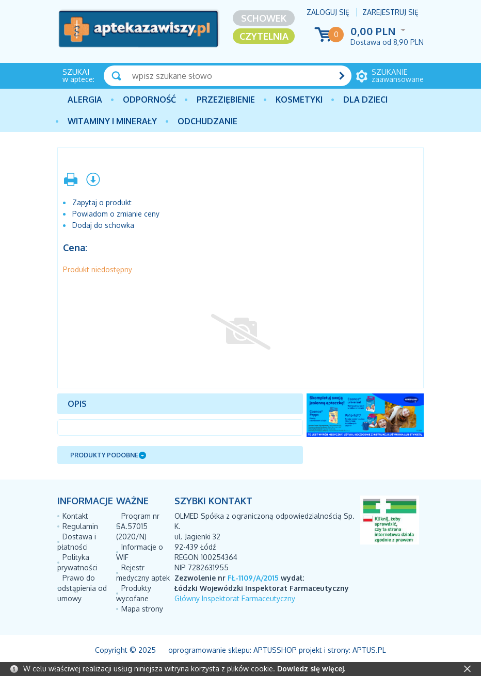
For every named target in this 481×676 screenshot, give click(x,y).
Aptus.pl (369, 650)
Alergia (85, 99)
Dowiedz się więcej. (311, 668)
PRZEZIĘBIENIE (226, 99)
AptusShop (275, 650)
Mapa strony (142, 608)
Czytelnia (263, 36)
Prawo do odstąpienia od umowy (82, 588)
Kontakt (75, 516)
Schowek (263, 18)
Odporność (149, 99)
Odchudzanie (207, 121)
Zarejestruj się (390, 12)
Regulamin (80, 526)
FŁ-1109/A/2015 (253, 577)
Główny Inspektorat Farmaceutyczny (234, 598)
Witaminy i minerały (112, 121)
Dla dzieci (365, 99)
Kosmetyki (299, 99)
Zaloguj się (328, 12)
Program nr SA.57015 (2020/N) (137, 526)
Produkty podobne (104, 455)
